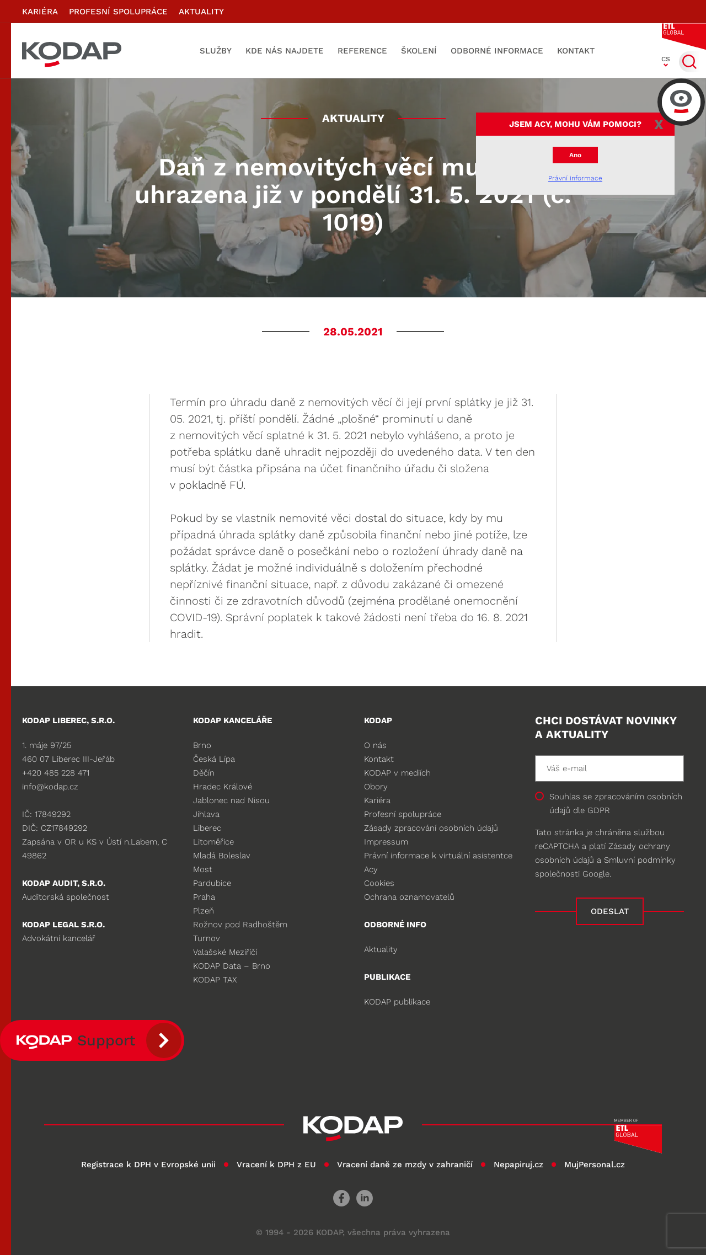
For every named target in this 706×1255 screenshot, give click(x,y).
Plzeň (203, 911)
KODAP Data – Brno (231, 966)
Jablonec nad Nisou (231, 800)
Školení (419, 51)
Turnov (206, 938)
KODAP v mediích (397, 773)
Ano (575, 155)
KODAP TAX (215, 980)
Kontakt (576, 51)
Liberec (207, 828)
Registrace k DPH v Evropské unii (148, 1164)
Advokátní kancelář (58, 938)
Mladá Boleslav (221, 856)
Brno (202, 745)
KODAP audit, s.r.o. (63, 883)
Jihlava (206, 814)
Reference (362, 51)
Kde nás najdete (284, 51)
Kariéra (40, 12)
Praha (204, 897)
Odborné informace (497, 51)
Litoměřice (213, 842)
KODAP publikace (397, 1002)
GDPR (598, 810)
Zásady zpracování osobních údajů (431, 828)
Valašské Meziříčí (225, 952)
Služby (216, 51)
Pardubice (212, 883)
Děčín (204, 773)
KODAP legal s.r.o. (63, 925)
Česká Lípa (214, 759)
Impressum (386, 842)
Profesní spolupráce (118, 12)
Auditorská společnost (65, 897)
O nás (375, 745)
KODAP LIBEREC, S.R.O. (68, 720)
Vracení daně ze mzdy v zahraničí (405, 1164)
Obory (376, 787)
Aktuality (201, 12)
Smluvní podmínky (640, 860)
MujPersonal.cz (594, 1164)
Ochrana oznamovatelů (409, 897)
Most (202, 869)
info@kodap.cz (50, 787)
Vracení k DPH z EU (276, 1164)
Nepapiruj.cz (518, 1164)
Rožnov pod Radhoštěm (240, 925)
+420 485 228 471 (55, 773)
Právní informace (575, 178)
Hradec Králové (222, 787)
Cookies (379, 883)
